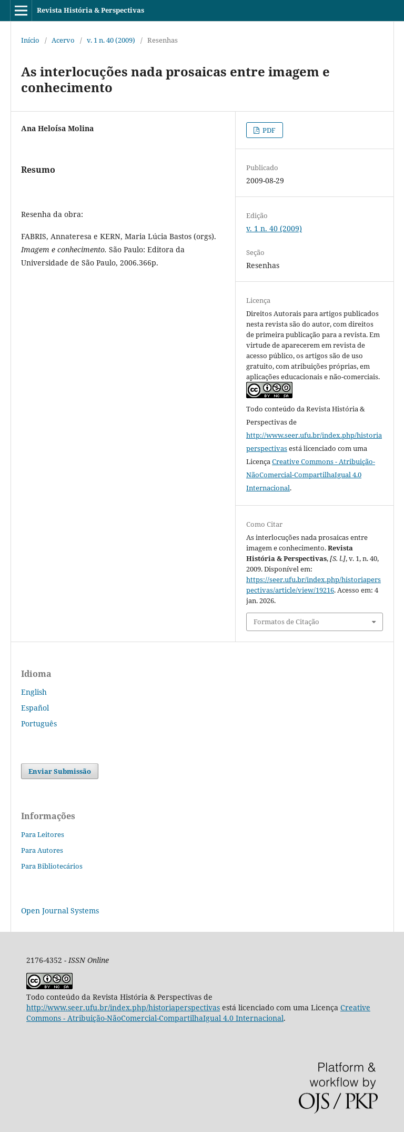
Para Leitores (42, 834)
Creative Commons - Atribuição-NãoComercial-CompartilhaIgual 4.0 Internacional (310, 475)
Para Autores (42, 850)
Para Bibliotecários (52, 866)
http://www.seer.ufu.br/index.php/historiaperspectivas (123, 1007)
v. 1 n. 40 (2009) (111, 40)
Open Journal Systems (60, 910)
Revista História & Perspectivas (90, 10)
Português (39, 723)
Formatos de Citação (286, 621)
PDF (268, 130)
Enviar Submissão (59, 771)
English (34, 692)
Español (35, 708)
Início (30, 40)
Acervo (63, 40)
